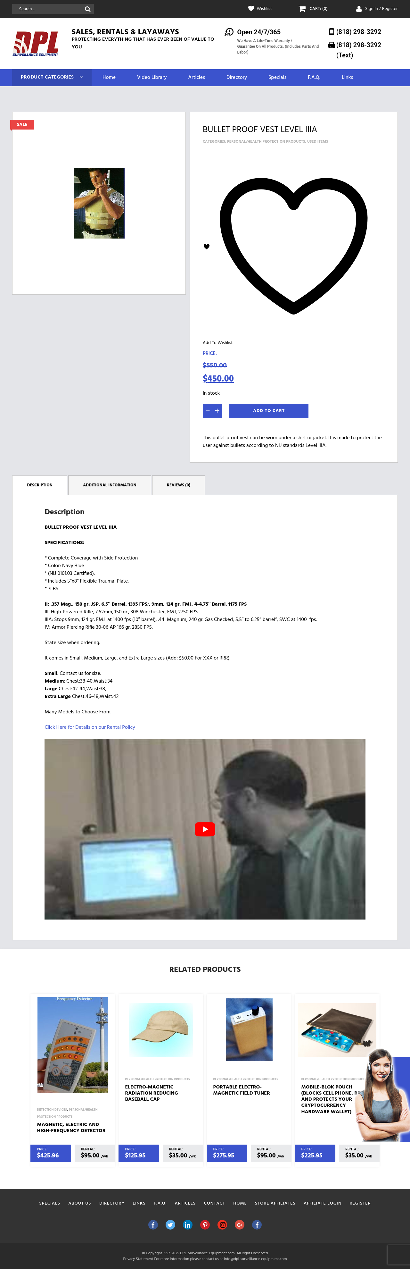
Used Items (317, 142)
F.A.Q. (314, 78)
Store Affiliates (275, 1203)
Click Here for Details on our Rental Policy (90, 727)
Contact (214, 1203)
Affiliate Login (323, 1203)
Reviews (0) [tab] (178, 485)
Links (347, 78)
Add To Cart (269, 411)
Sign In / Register (381, 9)
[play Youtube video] (205, 829)
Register (360, 1203)
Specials (277, 78)
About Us (79, 1203)
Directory (236, 78)
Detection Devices (52, 1109)
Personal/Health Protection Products (266, 142)
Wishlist (264, 9)
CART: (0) (318, 9)
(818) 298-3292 (358, 32)
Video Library (152, 78)
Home (109, 78)
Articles (196, 78)
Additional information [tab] (109, 485)
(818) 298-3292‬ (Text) (358, 50)
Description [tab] (40, 485)
